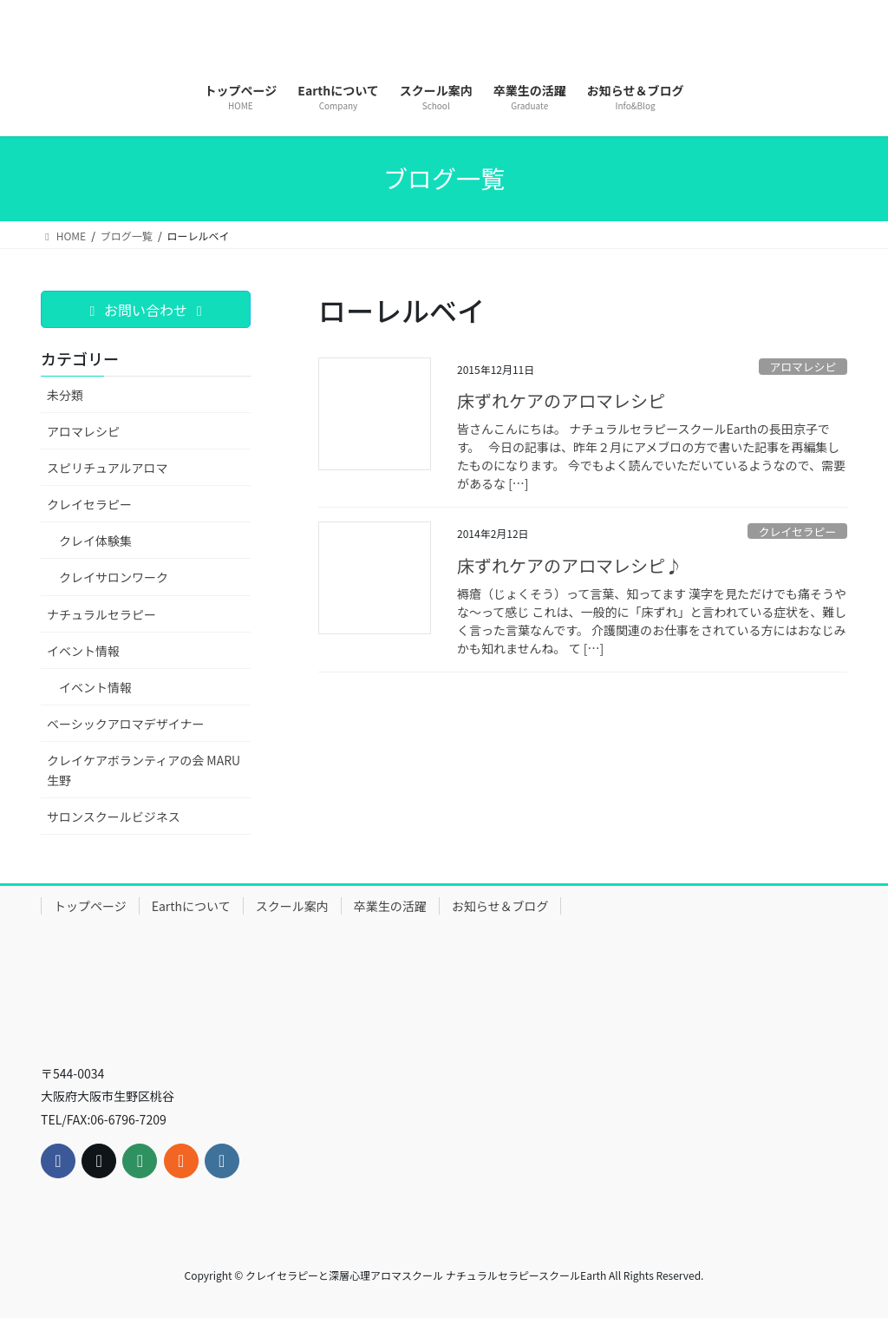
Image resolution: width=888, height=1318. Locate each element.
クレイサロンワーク (113, 577)
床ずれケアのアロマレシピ (561, 400)
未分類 (65, 394)
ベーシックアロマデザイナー (125, 723)
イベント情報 (83, 650)
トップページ (90, 906)
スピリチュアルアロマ (107, 467)
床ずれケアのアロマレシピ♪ (569, 565)
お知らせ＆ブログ (500, 906)
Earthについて (191, 906)
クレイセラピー (798, 531)
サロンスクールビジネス (113, 816)
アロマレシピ (802, 366)
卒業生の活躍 (390, 906)
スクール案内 (292, 906)
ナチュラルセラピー (101, 614)
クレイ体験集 (95, 540)
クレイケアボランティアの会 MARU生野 (143, 770)
